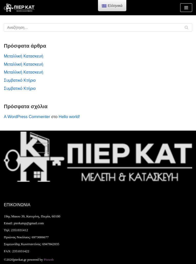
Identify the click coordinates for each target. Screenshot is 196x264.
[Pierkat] (19, 8)
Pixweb (49, 259)
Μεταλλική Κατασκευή (23, 56)
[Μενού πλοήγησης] (186, 7)
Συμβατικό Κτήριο (20, 80)
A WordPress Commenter (27, 117)
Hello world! (69, 117)
